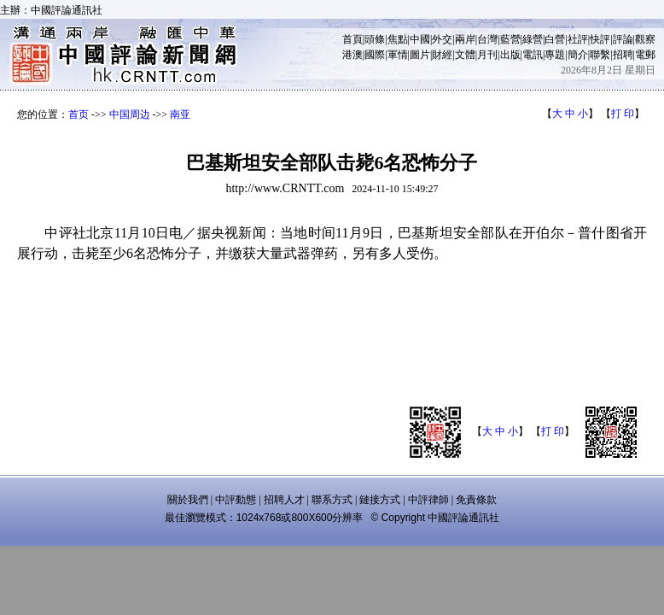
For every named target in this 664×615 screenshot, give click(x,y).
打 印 (622, 114)
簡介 (578, 55)
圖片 (420, 55)
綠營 (532, 39)
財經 (442, 55)
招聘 (623, 55)
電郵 (645, 55)
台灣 (487, 39)
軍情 (397, 55)
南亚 (180, 114)
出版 (510, 55)
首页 (78, 114)
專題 (555, 55)
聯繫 (600, 55)
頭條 (374, 39)
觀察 (645, 39)
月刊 (487, 55)
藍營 (510, 39)
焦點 (397, 39)
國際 (374, 55)
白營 (555, 39)
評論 (623, 39)
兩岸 (465, 39)
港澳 (352, 55)
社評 (578, 39)
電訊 (532, 55)
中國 (420, 39)
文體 (465, 55)
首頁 (352, 39)
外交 (442, 39)
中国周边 (129, 114)
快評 (600, 39)
